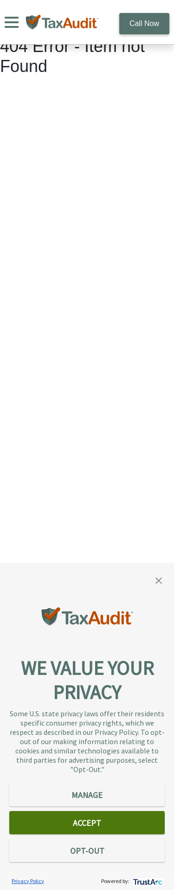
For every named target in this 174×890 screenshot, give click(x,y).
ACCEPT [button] (87, 823)
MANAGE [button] (87, 795)
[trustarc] (146, 881)
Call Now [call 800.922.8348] (144, 23)
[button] (158, 579)
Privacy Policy (28, 880)
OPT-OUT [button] (87, 850)
